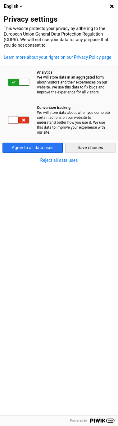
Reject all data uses (59, 160)
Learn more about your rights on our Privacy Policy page (57, 57)
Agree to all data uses (33, 147)
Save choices (90, 147)
